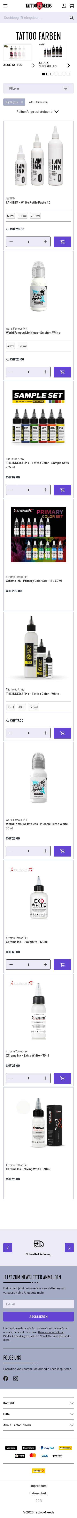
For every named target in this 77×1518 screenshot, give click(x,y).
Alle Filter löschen (38, 101)
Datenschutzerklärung (51, 1332)
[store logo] (38, 6)
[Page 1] (43, 74)
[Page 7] (68, 74)
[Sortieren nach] (37, 111)
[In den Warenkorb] (62, 242)
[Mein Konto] (64, 6)
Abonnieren (38, 1316)
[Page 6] (64, 74)
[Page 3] (52, 74)
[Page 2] (47, 74)
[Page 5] (60, 74)
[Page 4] (56, 74)
